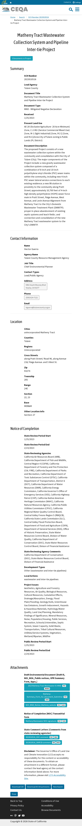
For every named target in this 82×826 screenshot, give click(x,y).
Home (12, 17)
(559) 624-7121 (32, 297)
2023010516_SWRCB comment (43, 742)
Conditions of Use (50, 801)
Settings (77, 2)
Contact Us (67, 2)
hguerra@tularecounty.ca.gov (38, 307)
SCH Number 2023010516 (38, 17)
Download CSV (18, 787)
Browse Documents (51, 810)
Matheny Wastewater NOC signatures (46, 721)
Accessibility (47, 805)
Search (22, 17)
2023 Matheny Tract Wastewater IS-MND (47, 687)
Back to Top (16, 801)
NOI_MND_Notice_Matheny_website (46, 705)
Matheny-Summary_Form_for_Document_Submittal (47, 697)
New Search (58, 787)
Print (14, 794)
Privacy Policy (17, 805)
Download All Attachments (38, 787)
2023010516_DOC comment (42, 737)
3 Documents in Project (21, 58)
